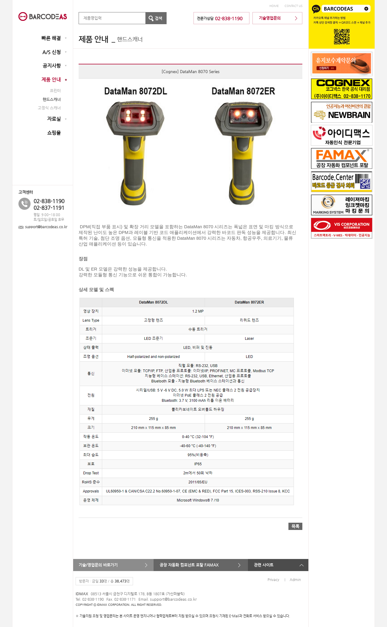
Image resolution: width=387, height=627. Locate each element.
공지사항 (52, 66)
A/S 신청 (51, 52)
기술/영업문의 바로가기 (98, 565)
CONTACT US (293, 6)
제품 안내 (51, 80)
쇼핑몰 (54, 133)
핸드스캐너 (52, 99)
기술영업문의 (270, 18)
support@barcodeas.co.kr (46, 227)
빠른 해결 (51, 38)
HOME (274, 6)
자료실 (54, 119)
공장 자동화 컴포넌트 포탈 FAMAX (189, 565)
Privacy (273, 579)
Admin (295, 579)
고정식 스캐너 (49, 108)
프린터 (55, 90)
